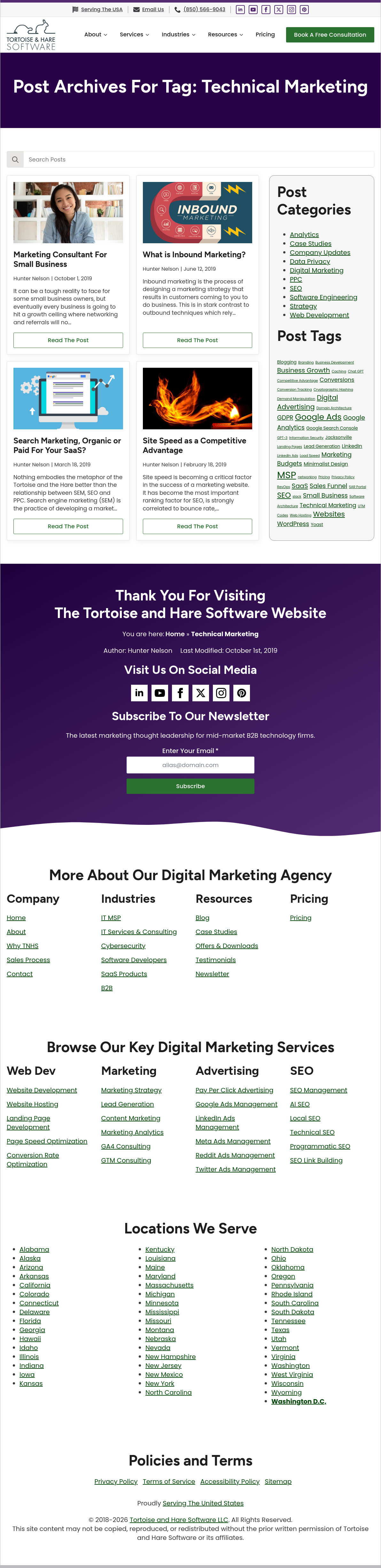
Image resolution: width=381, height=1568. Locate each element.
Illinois (29, 1359)
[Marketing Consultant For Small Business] (68, 213)
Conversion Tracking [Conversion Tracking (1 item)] (294, 389)
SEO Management (318, 1093)
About (84, 34)
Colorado (34, 1297)
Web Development (319, 315)
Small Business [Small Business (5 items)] (325, 495)
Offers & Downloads (227, 948)
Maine (155, 1270)
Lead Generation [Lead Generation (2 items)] (322, 446)
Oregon (283, 1279)
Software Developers (134, 962)
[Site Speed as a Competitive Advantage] (198, 399)
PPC (296, 279)
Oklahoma (288, 1270)
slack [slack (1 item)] (296, 496)
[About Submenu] (99, 35)
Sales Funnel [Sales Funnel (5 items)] (328, 486)
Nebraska (160, 1341)
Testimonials (216, 962)
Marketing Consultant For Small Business (60, 259)
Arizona (31, 1270)
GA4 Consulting (126, 1149)
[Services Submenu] (141, 35)
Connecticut (39, 1305)
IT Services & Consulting (139, 934)
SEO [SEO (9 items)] (284, 495)
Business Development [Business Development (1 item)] (334, 362)
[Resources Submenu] (235, 35)
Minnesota (162, 1305)
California (35, 1288)
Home (175, 635)
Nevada (157, 1350)
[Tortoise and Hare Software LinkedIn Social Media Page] (240, 9)
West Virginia (292, 1377)
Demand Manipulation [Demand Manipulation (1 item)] (296, 398)
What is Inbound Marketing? (194, 254)
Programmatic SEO (320, 1149)
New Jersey (163, 1368)
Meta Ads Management (233, 1144)
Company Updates (320, 252)
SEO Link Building (316, 1163)
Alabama (34, 1252)
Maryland (160, 1279)
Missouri (158, 1323)
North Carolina (168, 1395)
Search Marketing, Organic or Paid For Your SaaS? (67, 446)
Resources (214, 34)
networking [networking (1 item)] (307, 477)
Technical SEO (312, 1135)
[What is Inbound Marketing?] (198, 213)
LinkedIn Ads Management (217, 1126)
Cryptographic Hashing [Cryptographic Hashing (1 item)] (333, 389)
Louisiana (160, 1261)
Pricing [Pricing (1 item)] (324, 477)
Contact (20, 976)
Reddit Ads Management (235, 1158)
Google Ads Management (236, 1107)
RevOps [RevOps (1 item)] (283, 487)
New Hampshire (170, 1359)
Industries (168, 34)
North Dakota (292, 1252)
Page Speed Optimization (47, 1144)
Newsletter (212, 976)
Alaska (30, 1261)
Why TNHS (22, 948)
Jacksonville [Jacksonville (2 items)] (338, 437)
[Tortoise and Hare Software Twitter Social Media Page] (278, 9)
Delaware (34, 1314)
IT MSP (111, 920)
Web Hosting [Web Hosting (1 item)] (300, 515)
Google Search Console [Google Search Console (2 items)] (332, 428)
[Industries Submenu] (188, 35)
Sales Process (28, 962)
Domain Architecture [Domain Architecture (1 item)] (334, 408)
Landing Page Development (28, 1126)
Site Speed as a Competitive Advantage (194, 446)
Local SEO (305, 1121)
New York (159, 1386)
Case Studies (310, 243)
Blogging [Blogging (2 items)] (287, 362)
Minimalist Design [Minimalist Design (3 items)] (326, 464)
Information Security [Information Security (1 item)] (306, 437)
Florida (30, 1323)
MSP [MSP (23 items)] (286, 474)
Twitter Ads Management (236, 1172)
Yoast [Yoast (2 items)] (317, 525)
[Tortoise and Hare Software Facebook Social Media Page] (265, 9)
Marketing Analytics (132, 1135)
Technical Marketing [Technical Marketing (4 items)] (328, 505)
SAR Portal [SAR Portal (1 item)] (357, 487)
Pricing (257, 34)
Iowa (27, 1377)
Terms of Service (169, 1484)
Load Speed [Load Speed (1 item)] (310, 455)
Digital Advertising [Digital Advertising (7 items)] (307, 402)
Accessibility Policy (230, 1484)
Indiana (31, 1368)
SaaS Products (124, 976)
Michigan (160, 1297)
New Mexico (164, 1377)
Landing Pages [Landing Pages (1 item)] (289, 446)
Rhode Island (292, 1297)
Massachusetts (169, 1288)
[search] (15, 159)
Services (123, 34)
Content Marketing (131, 1121)
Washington (290, 1368)
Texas (280, 1332)
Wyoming (286, 1395)
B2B (107, 990)
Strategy (303, 306)
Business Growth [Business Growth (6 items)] (303, 370)
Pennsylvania (292, 1288)
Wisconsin (287, 1386)
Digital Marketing (317, 270)
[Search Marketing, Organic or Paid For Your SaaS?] (68, 399)
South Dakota (292, 1314)
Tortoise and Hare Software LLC (179, 1522)
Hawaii (30, 1341)
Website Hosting (32, 1107)
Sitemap (278, 1484)
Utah (278, 1341)
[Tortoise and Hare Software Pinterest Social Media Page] (304, 9)
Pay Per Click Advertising (235, 1093)
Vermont (285, 1350)
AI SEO (300, 1107)
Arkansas (34, 1279)
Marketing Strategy (131, 1093)
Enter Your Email (190, 752)
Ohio (278, 1261)
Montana (159, 1332)
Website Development (42, 1093)
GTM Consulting (126, 1163)
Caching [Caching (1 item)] (339, 371)
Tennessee (288, 1323)
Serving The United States (203, 1506)
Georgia (32, 1332)
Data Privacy (310, 261)
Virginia (283, 1359)
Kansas (31, 1386)
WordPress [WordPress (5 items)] (293, 524)
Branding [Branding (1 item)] (306, 362)
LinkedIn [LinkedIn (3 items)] (352, 446)
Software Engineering (323, 297)
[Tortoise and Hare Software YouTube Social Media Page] (253, 9)
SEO (296, 288)
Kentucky (160, 1252)
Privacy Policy (116, 1484)
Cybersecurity (123, 948)
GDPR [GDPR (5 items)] (285, 417)
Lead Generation (127, 1107)
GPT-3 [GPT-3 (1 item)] (282, 437)
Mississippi (162, 1314)
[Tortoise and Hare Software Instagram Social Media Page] (291, 9)
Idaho (28, 1350)
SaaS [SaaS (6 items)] (300, 485)
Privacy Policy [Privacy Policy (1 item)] (342, 477)
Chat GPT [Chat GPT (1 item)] (355, 371)
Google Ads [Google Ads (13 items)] (318, 417)
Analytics (304, 234)
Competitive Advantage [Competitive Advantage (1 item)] (297, 380)
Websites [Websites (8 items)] (329, 514)
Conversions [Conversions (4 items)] (337, 380)
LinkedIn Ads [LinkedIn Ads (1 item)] (287, 455)
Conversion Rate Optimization (33, 1163)
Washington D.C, (298, 1404)
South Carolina (295, 1305)
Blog (203, 920)
